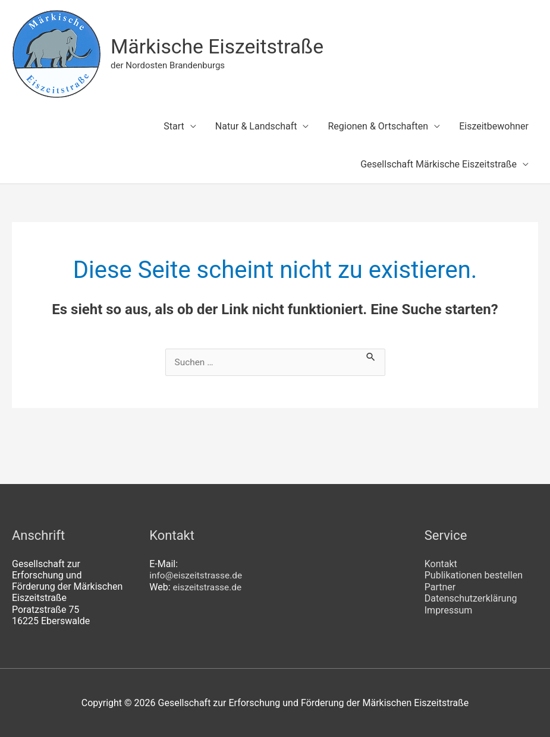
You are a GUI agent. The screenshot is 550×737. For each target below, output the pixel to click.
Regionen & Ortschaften (378, 126)
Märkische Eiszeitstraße (221, 46)
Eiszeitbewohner (494, 126)
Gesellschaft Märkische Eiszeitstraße (438, 164)
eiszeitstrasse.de (208, 586)
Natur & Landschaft (256, 126)
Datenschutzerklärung (471, 597)
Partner (440, 586)
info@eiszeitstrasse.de (197, 575)
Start (174, 126)
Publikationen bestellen (474, 575)
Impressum (449, 609)
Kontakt (441, 564)
